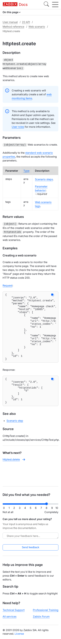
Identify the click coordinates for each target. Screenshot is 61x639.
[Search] (46, 4)
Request (7, 283)
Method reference (13, 26)
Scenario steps (44, 178)
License (19, 633)
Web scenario (36, 26)
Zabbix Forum (41, 616)
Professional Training (45, 610)
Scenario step (15, 439)
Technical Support (14, 610)
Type (26, 169)
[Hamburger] (55, 4)
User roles (18, 125)
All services (9, 616)
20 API (26, 22)
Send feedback (30, 547)
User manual (10, 22)
